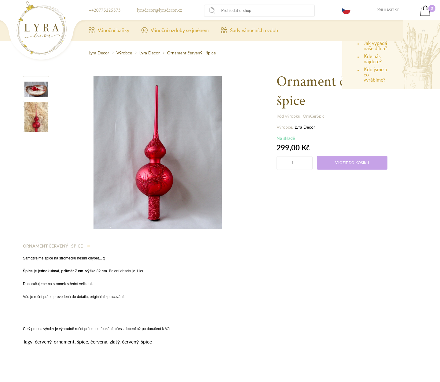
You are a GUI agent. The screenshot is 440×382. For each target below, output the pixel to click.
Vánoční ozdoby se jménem (175, 30)
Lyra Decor (99, 53)
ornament (64, 341)
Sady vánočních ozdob (249, 30)
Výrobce (124, 53)
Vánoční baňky (109, 30)
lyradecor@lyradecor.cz (159, 10)
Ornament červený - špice (191, 53)
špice (82, 341)
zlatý (114, 341)
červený (43, 341)
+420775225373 (105, 10)
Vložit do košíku (352, 162)
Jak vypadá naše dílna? (375, 46)
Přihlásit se (387, 10)
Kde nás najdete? (373, 59)
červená (98, 341)
